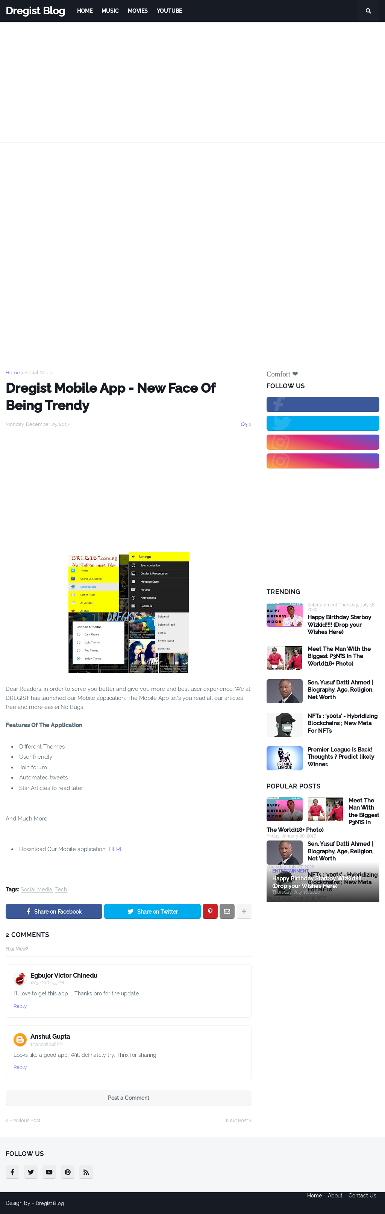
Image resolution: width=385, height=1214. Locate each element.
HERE (116, 849)
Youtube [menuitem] (169, 11)
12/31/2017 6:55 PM (47, 983)
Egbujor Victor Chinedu (63, 975)
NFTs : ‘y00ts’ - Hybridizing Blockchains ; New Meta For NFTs (342, 723)
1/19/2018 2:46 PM (46, 1044)
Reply (20, 1006)
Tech (61, 890)
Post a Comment (128, 1098)
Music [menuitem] (110, 11)
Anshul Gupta (50, 1036)
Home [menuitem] (84, 11)
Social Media (38, 372)
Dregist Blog (35, 11)
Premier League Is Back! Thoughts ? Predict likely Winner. (341, 757)
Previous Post (24, 1120)
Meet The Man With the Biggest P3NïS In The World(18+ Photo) (339, 656)
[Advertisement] (192, 82)
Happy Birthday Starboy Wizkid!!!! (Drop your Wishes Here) (339, 624)
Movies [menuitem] (138, 11)
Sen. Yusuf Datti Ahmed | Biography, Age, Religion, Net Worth (340, 690)
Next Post (237, 1120)
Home (13, 372)
